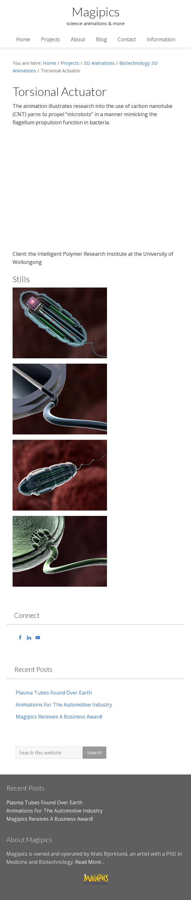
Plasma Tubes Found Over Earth (54, 692)
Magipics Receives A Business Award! (59, 716)
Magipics (96, 11)
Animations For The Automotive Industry (64, 704)
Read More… (89, 861)
